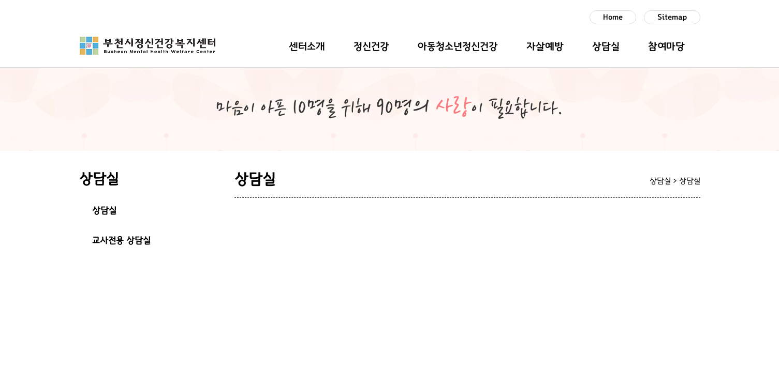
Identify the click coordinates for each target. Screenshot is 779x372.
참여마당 (666, 46)
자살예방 (545, 46)
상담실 (606, 46)
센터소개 (307, 46)
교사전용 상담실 (121, 240)
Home (613, 17)
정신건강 (371, 46)
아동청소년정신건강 (458, 46)
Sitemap (672, 17)
